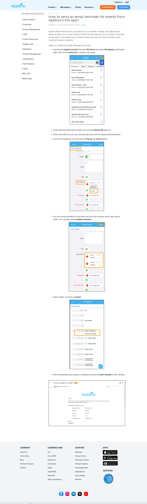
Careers (23, 468)
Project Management (31, 29)
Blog (22, 460)
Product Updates (81, 464)
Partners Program (27, 464)
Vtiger (50, 468)
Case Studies (80, 475)
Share (84, 25)
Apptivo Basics (28, 19)
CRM (24, 34)
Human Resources (30, 39)
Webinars (78, 452)
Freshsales (52, 464)
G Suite (25, 69)
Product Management (31, 54)
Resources (89, 7)
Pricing (78, 7)
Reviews (78, 479)
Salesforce (52, 460)
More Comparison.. (55, 479)
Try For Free (123, 7)
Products (52, 7)
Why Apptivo (65, 7)
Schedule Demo (108, 7)
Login (127, 2)
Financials (26, 24)
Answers (56, 13)
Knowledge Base (81, 468)
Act (49, 452)
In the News (24, 456)
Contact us (118, 2)
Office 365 (26, 74)
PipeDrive (51, 475)
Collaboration (28, 59)
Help (50, 13)
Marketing (26, 49)
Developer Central (82, 460)
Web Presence (28, 64)
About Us (23, 452)
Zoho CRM (52, 456)
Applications (80, 472)
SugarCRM (52, 472)
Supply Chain (28, 44)
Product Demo (80, 456)
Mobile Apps (27, 78)
